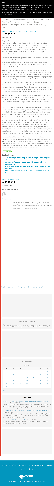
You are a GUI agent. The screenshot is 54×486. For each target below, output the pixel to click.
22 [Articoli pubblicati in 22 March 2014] (40, 380)
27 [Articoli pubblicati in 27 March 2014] (27, 383)
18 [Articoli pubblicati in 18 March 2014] (13, 380)
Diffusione (14, 465)
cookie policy (33, 9)
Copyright (42, 465)
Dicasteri (33, 31)
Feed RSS (27, 398)
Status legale (35, 465)
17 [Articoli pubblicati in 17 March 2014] (6, 380)
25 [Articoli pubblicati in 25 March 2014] (13, 383)
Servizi (28, 465)
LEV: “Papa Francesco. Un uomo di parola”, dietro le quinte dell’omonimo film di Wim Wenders (26, 410)
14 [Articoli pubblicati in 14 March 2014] (33, 377)
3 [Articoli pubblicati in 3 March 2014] (6, 374)
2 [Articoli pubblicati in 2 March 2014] (47, 371)
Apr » (7, 390)
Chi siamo (4, 465)
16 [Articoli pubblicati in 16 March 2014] (47, 377)
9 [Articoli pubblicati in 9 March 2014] (47, 374)
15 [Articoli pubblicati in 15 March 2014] (40, 377)
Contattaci (49, 465)
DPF (10, 465)
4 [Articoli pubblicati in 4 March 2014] (13, 374)
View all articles (6, 199)
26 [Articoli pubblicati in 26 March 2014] (20, 383)
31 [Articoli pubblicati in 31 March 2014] (6, 387)
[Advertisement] (27, 273)
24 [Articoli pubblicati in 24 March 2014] (6, 383)
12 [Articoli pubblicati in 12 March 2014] (20, 377)
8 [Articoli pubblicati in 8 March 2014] (40, 374)
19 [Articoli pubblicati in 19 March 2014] (20, 380)
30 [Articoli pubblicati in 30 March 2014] (47, 383)
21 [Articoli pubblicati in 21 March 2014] (33, 380)
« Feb (4, 390)
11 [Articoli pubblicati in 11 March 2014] (13, 377)
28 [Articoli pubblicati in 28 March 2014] (33, 383)
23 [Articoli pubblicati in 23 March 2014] (47, 380)
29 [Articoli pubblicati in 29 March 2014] (40, 383)
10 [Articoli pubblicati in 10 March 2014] (6, 377)
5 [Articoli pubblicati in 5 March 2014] (20, 374)
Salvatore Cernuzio (22, 31)
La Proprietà (22, 465)
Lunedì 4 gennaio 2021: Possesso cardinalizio (14, 420)
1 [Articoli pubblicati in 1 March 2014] (40, 371)
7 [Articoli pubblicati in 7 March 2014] (33, 374)
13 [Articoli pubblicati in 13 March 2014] (27, 377)
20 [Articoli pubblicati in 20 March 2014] (27, 380)
